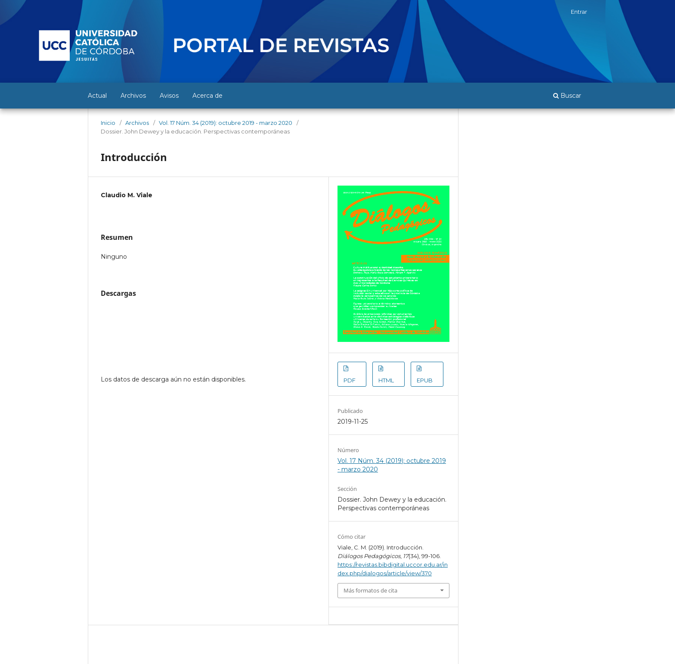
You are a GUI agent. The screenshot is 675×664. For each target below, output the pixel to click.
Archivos (133, 95)
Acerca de (207, 95)
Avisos (169, 95)
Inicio (108, 122)
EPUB (425, 380)
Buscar (567, 95)
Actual (97, 95)
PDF (350, 380)
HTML (386, 380)
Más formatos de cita (370, 590)
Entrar (579, 11)
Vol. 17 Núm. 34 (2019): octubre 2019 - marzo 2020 (225, 122)
